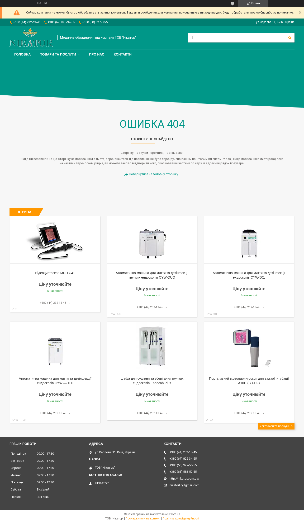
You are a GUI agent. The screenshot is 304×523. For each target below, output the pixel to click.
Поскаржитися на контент (143, 518)
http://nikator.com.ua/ (184, 478)
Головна (22, 54)
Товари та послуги (58, 54)
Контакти (123, 54)
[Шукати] (289, 37)
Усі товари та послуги (274, 426)
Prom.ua (174, 514)
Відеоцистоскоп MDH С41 (55, 273)
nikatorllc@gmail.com (185, 485)
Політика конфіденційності (181, 518)
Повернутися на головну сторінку (153, 174)
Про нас (96, 54)
